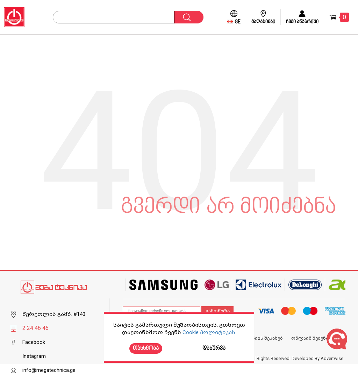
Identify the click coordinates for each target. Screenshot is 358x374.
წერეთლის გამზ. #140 (53, 314)
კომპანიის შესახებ (260, 338)
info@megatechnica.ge (49, 370)
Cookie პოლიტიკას (208, 332)
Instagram (34, 356)
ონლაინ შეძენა (309, 338)
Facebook (33, 342)
